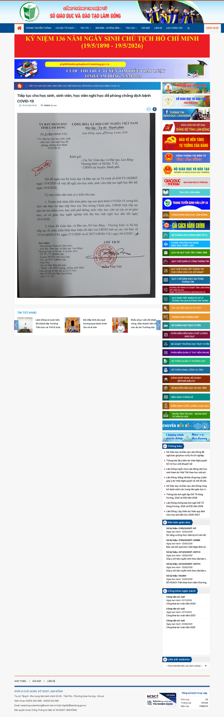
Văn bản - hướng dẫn (108, 28)
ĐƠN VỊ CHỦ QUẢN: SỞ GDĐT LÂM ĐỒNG (38, 691)
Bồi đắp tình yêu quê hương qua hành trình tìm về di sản (142, 324)
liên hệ (51, 681)
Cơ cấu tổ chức (66, 28)
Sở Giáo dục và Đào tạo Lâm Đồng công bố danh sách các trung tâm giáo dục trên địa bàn (187, 488)
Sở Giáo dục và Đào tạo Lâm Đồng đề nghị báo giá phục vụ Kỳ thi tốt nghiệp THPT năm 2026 (185, 454)
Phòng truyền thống (38, 28)
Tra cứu (131, 28)
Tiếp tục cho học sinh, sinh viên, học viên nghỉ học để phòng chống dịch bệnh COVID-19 (74, 86)
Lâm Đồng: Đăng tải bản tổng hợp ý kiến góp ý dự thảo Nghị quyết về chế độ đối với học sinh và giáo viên (186, 479)
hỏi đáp (36, 681)
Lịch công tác (174, 28)
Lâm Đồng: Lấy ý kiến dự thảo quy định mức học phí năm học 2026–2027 (185, 513)
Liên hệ (158, 28)
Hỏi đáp (145, 28)
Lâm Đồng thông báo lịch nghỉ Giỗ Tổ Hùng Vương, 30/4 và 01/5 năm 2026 (185, 505)
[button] (154, 109)
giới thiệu (20, 681)
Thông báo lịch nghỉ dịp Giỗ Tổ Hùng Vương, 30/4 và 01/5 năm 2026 (184, 496)
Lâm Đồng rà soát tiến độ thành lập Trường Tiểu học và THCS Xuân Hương (96, 324)
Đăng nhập (212, 28)
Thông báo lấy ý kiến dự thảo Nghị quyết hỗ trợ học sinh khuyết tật (186, 462)
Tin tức (85, 28)
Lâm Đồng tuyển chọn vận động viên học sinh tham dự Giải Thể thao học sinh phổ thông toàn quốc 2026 (186, 471)
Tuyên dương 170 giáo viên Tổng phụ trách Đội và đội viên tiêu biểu (49, 324)
